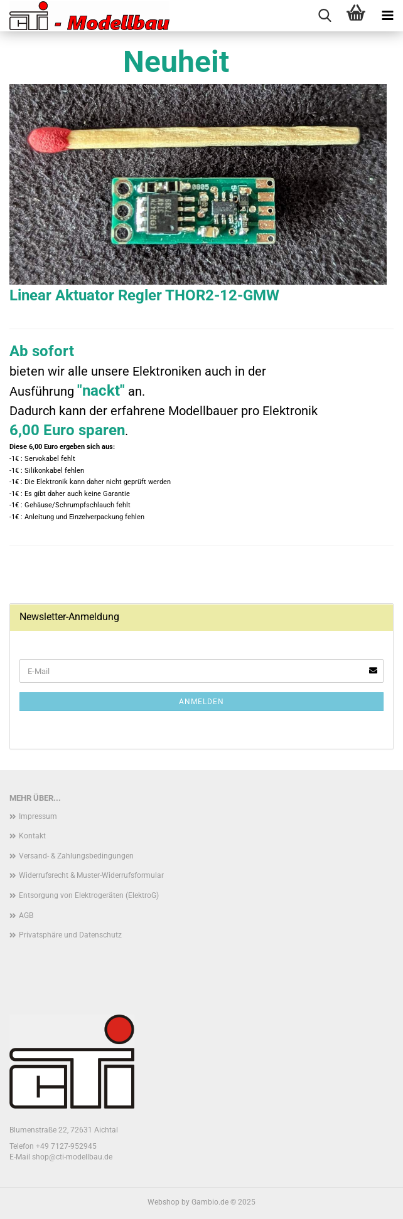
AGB (26, 915)
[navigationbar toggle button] (387, 15)
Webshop (164, 1202)
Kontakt (32, 835)
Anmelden (201, 701)
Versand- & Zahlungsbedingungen (76, 856)
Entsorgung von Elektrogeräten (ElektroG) (89, 895)
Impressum (38, 816)
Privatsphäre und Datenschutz (70, 935)
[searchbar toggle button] (324, 15)
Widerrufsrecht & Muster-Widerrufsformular (91, 875)
